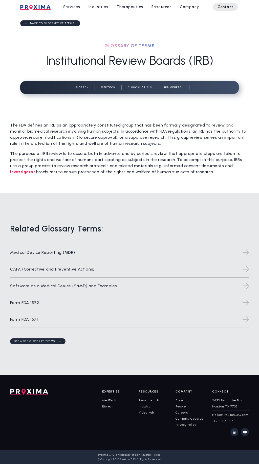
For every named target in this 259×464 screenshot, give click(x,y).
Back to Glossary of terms (52, 23)
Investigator (22, 171)
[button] (71, 6)
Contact (225, 7)
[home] (35, 7)
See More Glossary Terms (34, 341)
